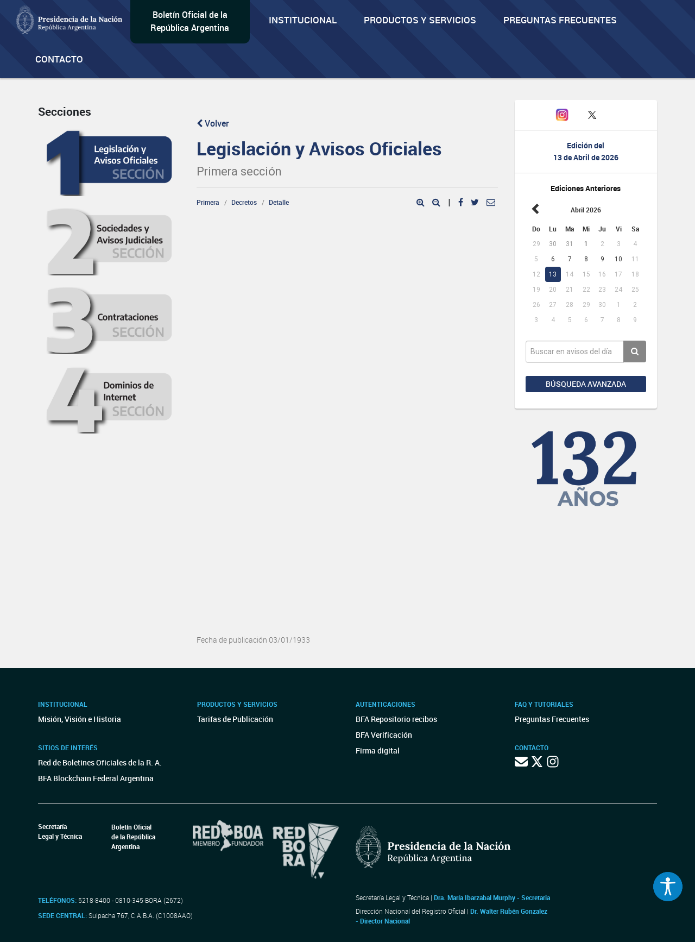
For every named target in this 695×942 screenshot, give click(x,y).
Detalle (279, 202)
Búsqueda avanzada (586, 384)
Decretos (244, 202)
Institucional (303, 20)
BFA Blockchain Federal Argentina (96, 778)
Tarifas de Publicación (235, 719)
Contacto (59, 59)
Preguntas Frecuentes (560, 20)
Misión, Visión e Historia (79, 719)
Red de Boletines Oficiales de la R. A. (100, 762)
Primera (208, 202)
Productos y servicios (420, 20)
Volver (213, 123)
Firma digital (378, 750)
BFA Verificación (384, 735)
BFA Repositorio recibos (396, 719)
